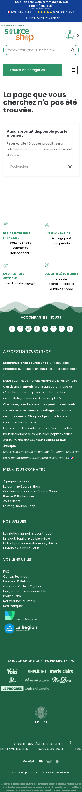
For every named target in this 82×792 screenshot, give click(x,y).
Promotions (12, 596)
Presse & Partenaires (19, 496)
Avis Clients (12, 501)
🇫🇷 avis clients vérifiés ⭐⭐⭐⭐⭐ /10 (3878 (37, 12)
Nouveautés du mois (19, 601)
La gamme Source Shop (21, 486)
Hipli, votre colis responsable (24, 591)
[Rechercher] (36, 166)
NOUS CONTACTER (52, 749)
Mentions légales (14, 749)
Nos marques (13, 606)
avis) (71, 12)
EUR (36, 722)
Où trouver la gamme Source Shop (30, 491)
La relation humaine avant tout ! (28, 533)
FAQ (6, 571)
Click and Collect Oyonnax (23, 586)
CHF (45, 722)
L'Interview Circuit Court (21, 548)
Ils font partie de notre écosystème (30, 543)
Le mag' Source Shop (19, 506)
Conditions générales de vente (38, 744)
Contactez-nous (16, 576)
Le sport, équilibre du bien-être (26, 538)
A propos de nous (16, 481)
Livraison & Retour (16, 581)
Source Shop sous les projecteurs (41, 660)
